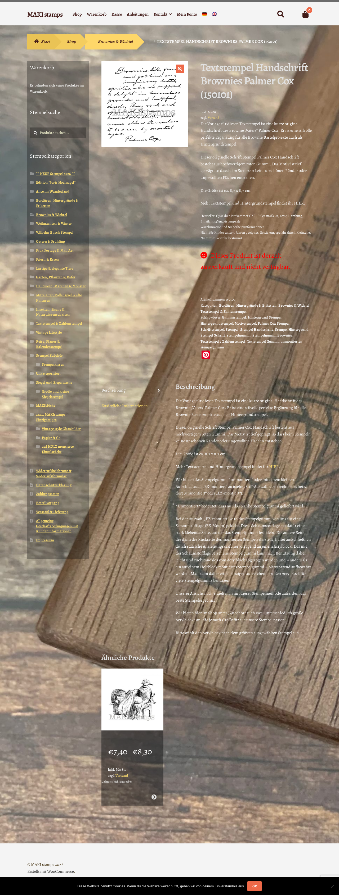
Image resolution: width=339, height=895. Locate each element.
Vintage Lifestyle (49, 332)
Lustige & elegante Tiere (54, 268)
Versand (213, 117)
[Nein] (332, 886)
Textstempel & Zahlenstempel (223, 311)
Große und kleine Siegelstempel (55, 394)
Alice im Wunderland (52, 191)
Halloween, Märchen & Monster (61, 286)
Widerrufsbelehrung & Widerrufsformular (54, 473)
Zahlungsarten (47, 493)
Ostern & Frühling (50, 241)
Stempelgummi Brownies (272, 335)
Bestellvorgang (47, 502)
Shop (77, 14)
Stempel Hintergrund (292, 329)
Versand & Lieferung (52, 511)
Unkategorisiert (48, 373)
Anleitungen (138, 14)
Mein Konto (187, 14)
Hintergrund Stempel (265, 317)
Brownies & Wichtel (115, 41)
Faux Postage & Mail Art (55, 250)
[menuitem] (204, 15)
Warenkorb (96, 14)
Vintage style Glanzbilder (61, 428)
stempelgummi (239, 335)
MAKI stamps (45, 14)
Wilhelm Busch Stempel (54, 232)
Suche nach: (280, 14)
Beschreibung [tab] (113, 390)
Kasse (116, 14)
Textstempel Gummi (263, 341)
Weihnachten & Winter (54, 223)
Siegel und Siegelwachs (54, 382)
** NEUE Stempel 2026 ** (55, 173)
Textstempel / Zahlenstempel (222, 341)
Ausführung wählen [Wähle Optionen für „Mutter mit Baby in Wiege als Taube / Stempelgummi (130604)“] (153, 790)
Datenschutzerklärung (54, 485)
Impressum (45, 540)
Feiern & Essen (47, 259)
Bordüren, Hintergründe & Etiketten (247, 305)
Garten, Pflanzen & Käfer (55, 277)
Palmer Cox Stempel (273, 323)
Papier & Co (51, 437)
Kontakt (160, 14)
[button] (180, 69)
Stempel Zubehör (49, 355)
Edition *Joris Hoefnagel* (56, 182)
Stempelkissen (53, 364)
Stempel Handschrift (256, 329)
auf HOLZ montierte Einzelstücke (58, 449)
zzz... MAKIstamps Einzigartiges (50, 417)
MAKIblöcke (45, 405)
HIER (274, 467)
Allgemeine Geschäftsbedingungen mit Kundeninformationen (57, 526)
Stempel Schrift (212, 335)
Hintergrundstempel (216, 323)
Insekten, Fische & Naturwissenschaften (53, 312)
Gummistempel (234, 317)
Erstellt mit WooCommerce (50, 864)
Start (45, 41)
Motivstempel (245, 323)
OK (254, 886)
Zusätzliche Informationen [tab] (124, 406)
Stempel (232, 329)
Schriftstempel (212, 329)
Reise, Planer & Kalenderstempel (49, 344)
